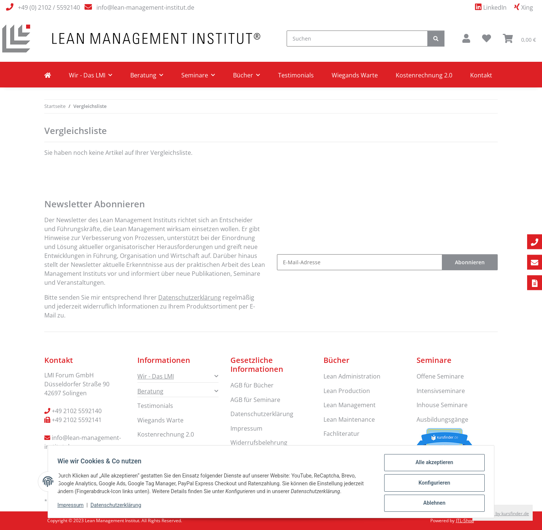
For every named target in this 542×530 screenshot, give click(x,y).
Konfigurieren (431, 484)
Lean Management (349, 405)
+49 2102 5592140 (77, 411)
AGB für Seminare (255, 400)
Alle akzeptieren (431, 465)
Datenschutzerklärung (118, 507)
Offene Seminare (440, 376)
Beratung (150, 391)
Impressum (73, 507)
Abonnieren (470, 262)
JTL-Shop (465, 520)
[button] (466, 38)
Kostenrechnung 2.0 (424, 75)
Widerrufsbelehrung (258, 442)
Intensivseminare (441, 391)
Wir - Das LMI (155, 376)
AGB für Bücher (252, 385)
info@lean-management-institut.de (145, 7)
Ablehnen (432, 504)
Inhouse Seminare (442, 405)
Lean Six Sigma (344, 448)
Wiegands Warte (355, 75)
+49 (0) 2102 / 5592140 (49, 7)
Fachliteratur (341, 434)
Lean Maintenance (349, 419)
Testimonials (296, 75)
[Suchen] (357, 39)
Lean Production (346, 391)
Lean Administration (351, 376)
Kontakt (481, 75)
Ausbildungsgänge (442, 419)
